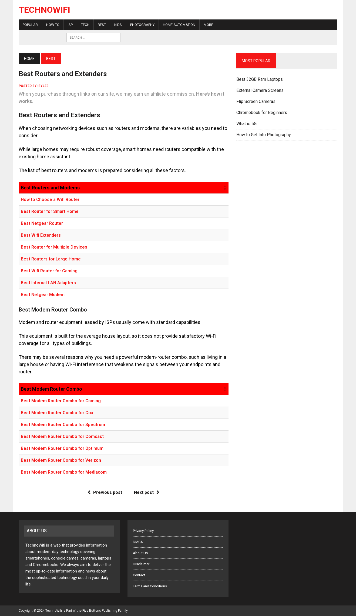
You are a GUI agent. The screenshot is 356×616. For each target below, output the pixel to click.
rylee (43, 86)
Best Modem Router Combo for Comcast (62, 436)
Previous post (105, 492)
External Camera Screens (260, 90)
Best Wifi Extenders (41, 235)
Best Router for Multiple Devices (54, 247)
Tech (85, 25)
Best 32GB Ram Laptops (259, 79)
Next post (146, 492)
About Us (140, 553)
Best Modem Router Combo (51, 389)
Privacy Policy (143, 531)
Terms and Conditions (150, 586)
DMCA (138, 542)
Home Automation (179, 25)
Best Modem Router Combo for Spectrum (63, 424)
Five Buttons (91, 610)
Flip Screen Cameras (256, 101)
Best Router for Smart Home (50, 211)
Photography (142, 25)
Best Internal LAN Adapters (48, 282)
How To (52, 25)
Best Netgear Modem (43, 294)
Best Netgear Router (42, 223)
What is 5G (246, 123)
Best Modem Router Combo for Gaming (61, 400)
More (208, 25)
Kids (118, 25)
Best (102, 25)
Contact (139, 575)
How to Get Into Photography (263, 134)
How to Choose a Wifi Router (50, 199)
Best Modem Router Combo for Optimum (62, 448)
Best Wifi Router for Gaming (49, 270)
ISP (70, 25)
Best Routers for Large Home (51, 259)
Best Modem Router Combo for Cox (57, 412)
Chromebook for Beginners (261, 112)
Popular (30, 25)
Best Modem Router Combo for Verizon (61, 460)
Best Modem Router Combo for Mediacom (64, 472)
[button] (224, 187)
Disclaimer (141, 564)
